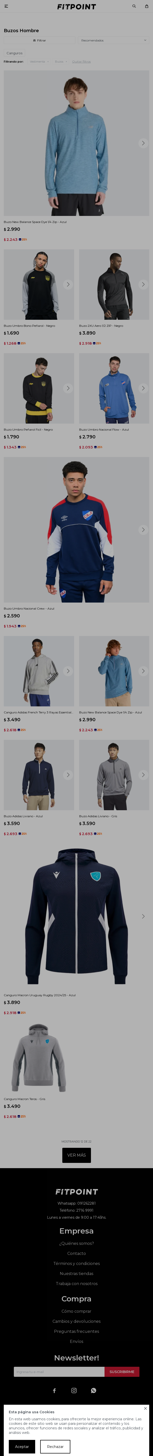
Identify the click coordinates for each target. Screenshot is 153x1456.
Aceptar (22, 1446)
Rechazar (55, 1446)
